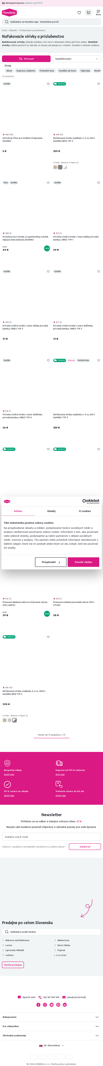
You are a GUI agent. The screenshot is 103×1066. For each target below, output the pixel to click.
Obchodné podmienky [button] (14, 1035)
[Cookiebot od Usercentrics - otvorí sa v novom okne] (84, 501)
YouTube (52, 1005)
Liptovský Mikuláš (15, 950)
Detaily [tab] (51, 510)
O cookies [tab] (85, 510)
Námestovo (63, 940)
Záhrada (13, 30)
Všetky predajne (13, 964)
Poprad (61, 950)
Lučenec (10, 955)
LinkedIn (65, 1005)
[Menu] (98, 12)
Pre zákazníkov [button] (11, 1026)
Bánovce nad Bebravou (17, 940)
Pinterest (58, 1005)
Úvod (4, 30)
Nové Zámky (64, 945)
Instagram (45, 1005)
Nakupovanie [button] (9, 1016)
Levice (9, 945)
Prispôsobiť (51, 562)
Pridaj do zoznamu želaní (48, 83)
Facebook (38, 1005)
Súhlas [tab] (18, 510)
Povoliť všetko (83, 562)
